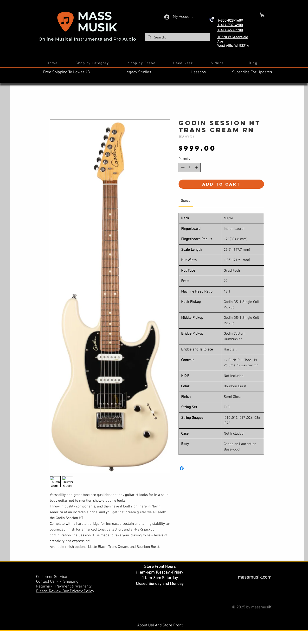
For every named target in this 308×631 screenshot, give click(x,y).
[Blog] (253, 63)
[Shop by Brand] (142, 63)
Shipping (70, 581)
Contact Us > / (49, 581)
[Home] (52, 63)
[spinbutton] (189, 167)
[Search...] (177, 37)
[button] (262, 14)
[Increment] (197, 167)
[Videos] (218, 63)
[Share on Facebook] (182, 468)
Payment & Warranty (73, 586)
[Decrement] (182, 167)
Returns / (45, 586)
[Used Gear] (183, 63)
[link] (185, 201)
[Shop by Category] (93, 63)
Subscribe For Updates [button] (252, 72)
